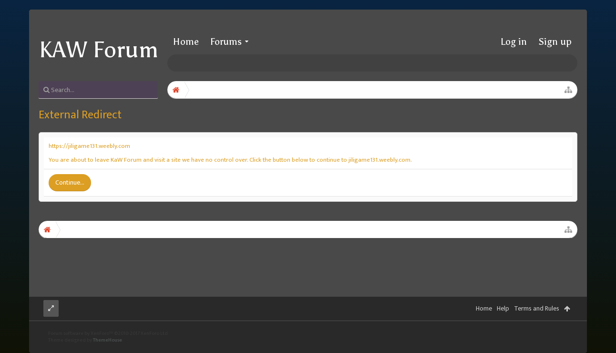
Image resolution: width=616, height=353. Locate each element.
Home (186, 41)
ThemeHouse (107, 340)
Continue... (69, 182)
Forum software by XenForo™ (108, 333)
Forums (226, 41)
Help (503, 308)
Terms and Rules (536, 308)
